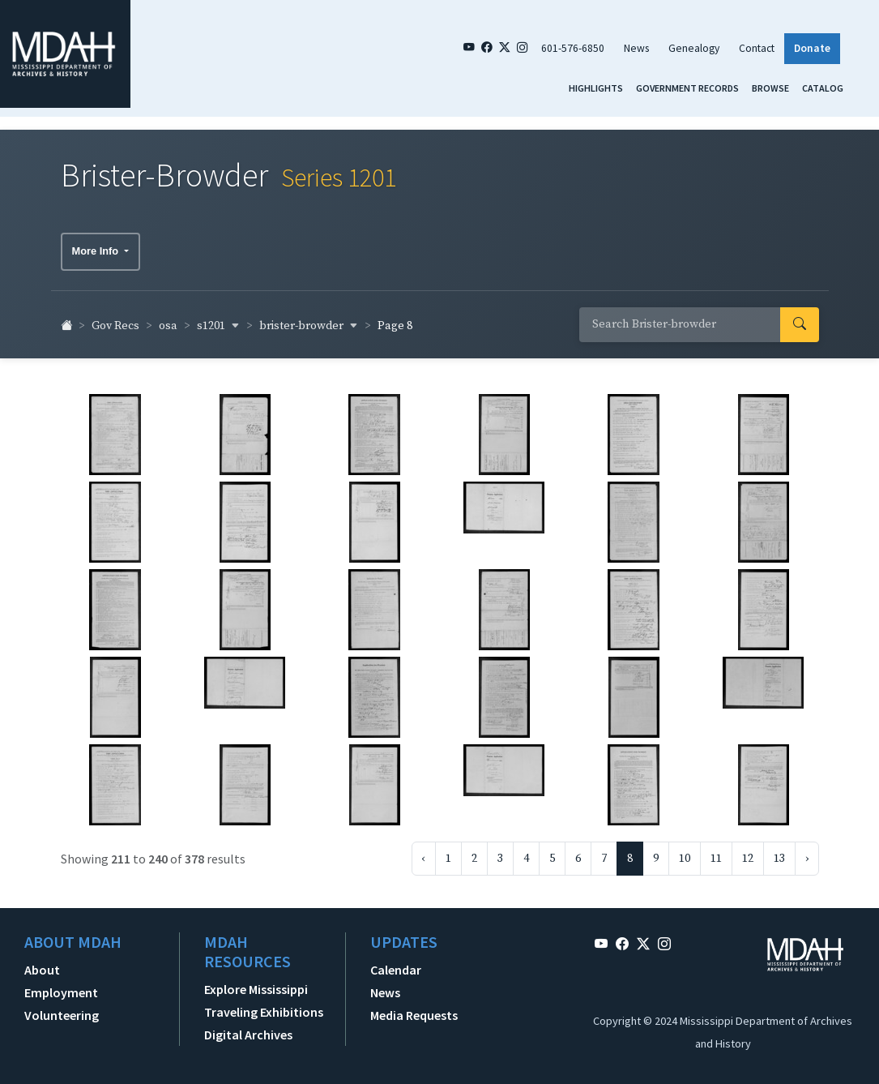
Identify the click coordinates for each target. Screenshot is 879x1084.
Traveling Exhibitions (263, 1004)
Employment (61, 985)
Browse (770, 88)
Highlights (596, 88)
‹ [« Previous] (423, 851)
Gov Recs (115, 319)
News (636, 48)
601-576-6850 (572, 48)
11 (716, 851)
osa (168, 319)
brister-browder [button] (308, 318)
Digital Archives (248, 1027)
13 (779, 851)
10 (684, 851)
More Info (97, 244)
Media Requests (414, 1008)
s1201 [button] (218, 318)
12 (747, 851)
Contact (756, 48)
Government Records (687, 88)
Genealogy (693, 48)
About (42, 962)
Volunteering (61, 1008)
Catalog (822, 88)
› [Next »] (807, 851)
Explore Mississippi (256, 982)
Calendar (395, 962)
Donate (812, 48)
